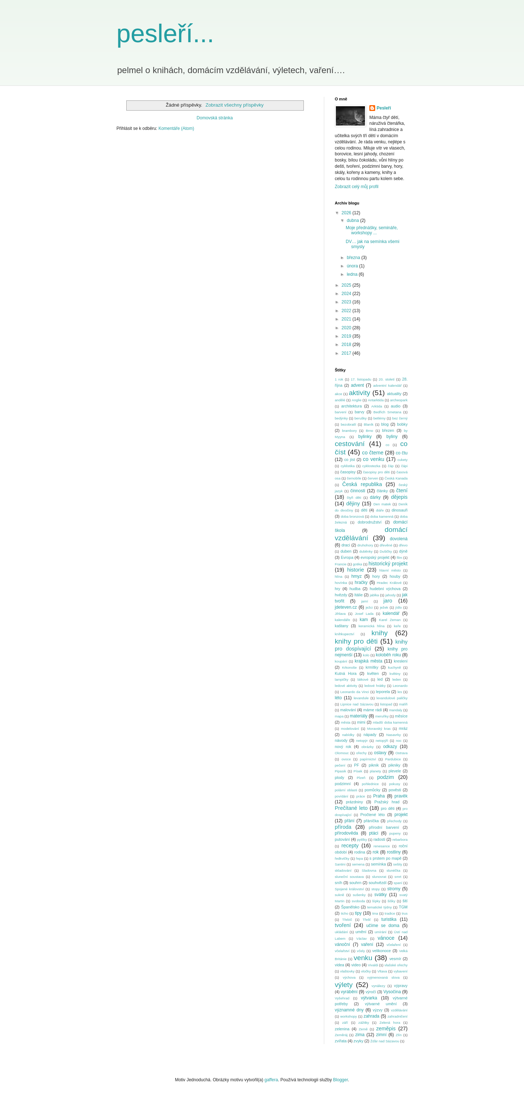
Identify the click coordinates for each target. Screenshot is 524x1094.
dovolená (399, 538)
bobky (402, 424)
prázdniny (354, 802)
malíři (403, 704)
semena (358, 864)
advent (357, 385)
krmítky (372, 667)
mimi (361, 722)
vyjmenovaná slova (383, 977)
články (382, 491)
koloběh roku (388, 654)
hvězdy (341, 595)
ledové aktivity (346, 686)
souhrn (355, 882)
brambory (349, 431)
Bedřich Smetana (387, 412)
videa (339, 965)
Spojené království (349, 889)
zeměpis (386, 1028)
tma (375, 913)
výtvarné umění (381, 1004)
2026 (347, 212)
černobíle (354, 478)
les (399, 692)
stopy (376, 889)
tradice (390, 913)
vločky (366, 971)
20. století (386, 379)
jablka (374, 595)
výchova (349, 977)
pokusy (394, 784)
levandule (361, 698)
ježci (369, 607)
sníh (338, 882)
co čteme (373, 452)
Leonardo (400, 686)
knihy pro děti (356, 641)
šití (405, 901)
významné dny (349, 1010)
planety (375, 771)
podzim (385, 777)
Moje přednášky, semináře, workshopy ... (372, 230)
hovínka (341, 583)
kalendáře (342, 620)
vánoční (342, 944)
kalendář (391, 613)
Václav (361, 938)
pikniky (394, 765)
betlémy (379, 418)
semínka (378, 864)
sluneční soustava (349, 877)
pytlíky (362, 840)
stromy (393, 888)
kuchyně (394, 667)
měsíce (401, 716)
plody (339, 777)
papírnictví (368, 759)
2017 (347, 353)
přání (349, 820)
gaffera (271, 1079)
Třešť (366, 920)
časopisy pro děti (376, 472)
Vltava (382, 971)
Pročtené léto (372, 814)
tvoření (343, 925)
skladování (343, 870)
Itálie (358, 595)
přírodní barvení (384, 827)
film (399, 558)
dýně (403, 551)
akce (338, 394)
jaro (388, 601)
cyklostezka (371, 466)
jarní (364, 601)
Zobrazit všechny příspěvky (235, 105)
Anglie (357, 400)
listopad (386, 704)
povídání (341, 796)
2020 (347, 327)
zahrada (371, 1016)
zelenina (342, 1029)
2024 (347, 293)
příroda (343, 827)
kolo (366, 655)
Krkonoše (349, 667)
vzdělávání (399, 1010)
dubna (353, 220)
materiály (359, 716)
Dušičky (386, 551)
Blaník (369, 424)
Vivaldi (373, 965)
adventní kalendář (387, 385)
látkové (362, 679)
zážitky (363, 1023)
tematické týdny (379, 907)
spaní (398, 883)
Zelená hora (390, 1023)
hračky (361, 582)
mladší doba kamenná (390, 722)
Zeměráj (341, 1035)
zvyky (359, 1041)
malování (348, 710)
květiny (395, 674)
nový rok (343, 746)
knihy (380, 633)
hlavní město (390, 570)
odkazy (390, 746)
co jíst (349, 459)
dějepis (399, 497)
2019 (347, 336)
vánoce (386, 938)
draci (345, 545)
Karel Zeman (390, 620)
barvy (359, 412)
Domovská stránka (214, 117)
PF (356, 765)
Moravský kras (379, 729)
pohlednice (370, 784)
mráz (403, 728)
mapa (339, 716)
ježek (384, 607)
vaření (367, 944)
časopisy (348, 472)
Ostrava (401, 753)
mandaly (395, 710)
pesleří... (165, 33)
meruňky (382, 716)
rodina (359, 852)
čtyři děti (354, 498)
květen (373, 673)
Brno (369, 431)
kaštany (341, 626)
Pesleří (384, 108)
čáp (390, 466)
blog (385, 424)
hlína (338, 576)
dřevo (403, 545)
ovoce (346, 759)
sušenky (359, 895)
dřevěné (386, 545)
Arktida (376, 406)
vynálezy (378, 986)
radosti (379, 839)
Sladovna (369, 870)
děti (364, 510)
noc (398, 741)
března (354, 257)
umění (361, 932)
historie (355, 570)
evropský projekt (375, 557)
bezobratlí (348, 424)
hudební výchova (385, 588)
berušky (360, 418)
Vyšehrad (342, 998)
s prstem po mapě (385, 858)
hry (337, 588)
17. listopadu (361, 379)
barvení (340, 412)
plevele (395, 771)
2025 (347, 285)
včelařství (342, 951)
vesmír (395, 958)
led (379, 679)
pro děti (387, 808)
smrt (397, 877)
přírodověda (346, 833)
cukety (402, 460)
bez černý (400, 418)
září (345, 1023)
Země (363, 1029)
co (387, 445)
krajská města (368, 661)
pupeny (395, 833)
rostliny (394, 852)
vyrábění (349, 991)
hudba (354, 588)
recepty (349, 845)
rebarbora (400, 840)
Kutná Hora (346, 673)
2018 (347, 344)
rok (376, 852)
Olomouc (342, 753)
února (353, 265)
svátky (380, 894)
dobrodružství (369, 522)
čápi (404, 466)
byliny (392, 436)
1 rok (339, 379)
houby (395, 576)
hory (376, 576)
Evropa (347, 557)
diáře (380, 510)
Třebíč (347, 920)
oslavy (380, 752)
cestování (350, 443)
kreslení (401, 661)
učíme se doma (383, 925)
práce (360, 796)
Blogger (340, 1079)
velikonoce (381, 950)
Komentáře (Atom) (176, 128)
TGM (403, 907)
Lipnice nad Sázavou (356, 704)
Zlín (399, 1035)
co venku (373, 459)
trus (405, 913)
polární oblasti (346, 790)
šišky (391, 901)
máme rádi (372, 710)
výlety (344, 984)
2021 (347, 319)
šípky (376, 901)
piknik (374, 765)
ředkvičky (342, 858)
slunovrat (379, 877)
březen (388, 430)
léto (338, 697)
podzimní (343, 783)
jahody (390, 595)
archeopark (399, 400)
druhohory (365, 545)
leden (396, 679)
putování (342, 839)
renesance (382, 846)
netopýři (382, 741)
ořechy (361, 753)
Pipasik (340, 771)
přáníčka (371, 821)
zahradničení (398, 1016)
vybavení (401, 971)
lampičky (341, 679)
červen (373, 478)
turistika (388, 919)
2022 (347, 310)
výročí (371, 992)
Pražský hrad (387, 802)
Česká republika (362, 484)
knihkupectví (344, 634)
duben (346, 551)
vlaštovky (347, 971)
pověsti (395, 790)
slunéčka (393, 870)
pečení (340, 765)
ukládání (341, 932)
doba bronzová (352, 516)
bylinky (365, 436)
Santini (340, 864)
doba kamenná (382, 516)
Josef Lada (364, 614)
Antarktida (376, 400)
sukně (339, 895)
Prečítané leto (351, 808)
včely (361, 951)
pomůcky (372, 790)
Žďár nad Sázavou (384, 1041)
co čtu (402, 452)
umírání (381, 932)
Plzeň (361, 778)
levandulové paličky (392, 698)
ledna (353, 274)
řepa (359, 858)
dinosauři (400, 510)
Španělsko (350, 907)
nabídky (348, 735)
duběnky (365, 551)
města (345, 722)
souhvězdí (377, 882)
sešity (397, 864)
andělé (340, 400)
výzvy (377, 1010)
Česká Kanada (396, 478)
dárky (375, 497)
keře (397, 626)
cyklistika (347, 466)
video (356, 965)
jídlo (399, 607)
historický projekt (388, 563)
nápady (370, 734)
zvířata (340, 1041)
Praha (379, 796)
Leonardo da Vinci (354, 692)
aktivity (359, 393)
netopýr (362, 741)
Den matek (382, 504)
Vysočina (392, 991)
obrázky (367, 747)
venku (363, 958)
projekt (401, 814)
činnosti (357, 490)
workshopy (348, 1016)
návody (341, 740)
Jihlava (340, 614)
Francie (340, 564)
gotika (357, 564)
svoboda (358, 901)
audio (395, 406)
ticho (344, 913)
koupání (341, 661)
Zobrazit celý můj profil (356, 186)
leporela (383, 691)
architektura (351, 406)
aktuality (394, 393)
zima (359, 1034)
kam (364, 619)
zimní (381, 1034)
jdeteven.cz (346, 607)
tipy (358, 913)
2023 (347, 302)
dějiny (353, 503)
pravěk (401, 796)
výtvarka (369, 997)
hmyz (356, 576)
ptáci (373, 833)
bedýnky (341, 418)
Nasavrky (393, 735)
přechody (394, 821)
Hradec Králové (389, 583)
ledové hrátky (374, 686)
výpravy (401, 985)
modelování (350, 729)
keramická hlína (371, 626)
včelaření (393, 945)
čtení (402, 490)
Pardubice (393, 759)
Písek (358, 771)
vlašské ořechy (396, 965)
